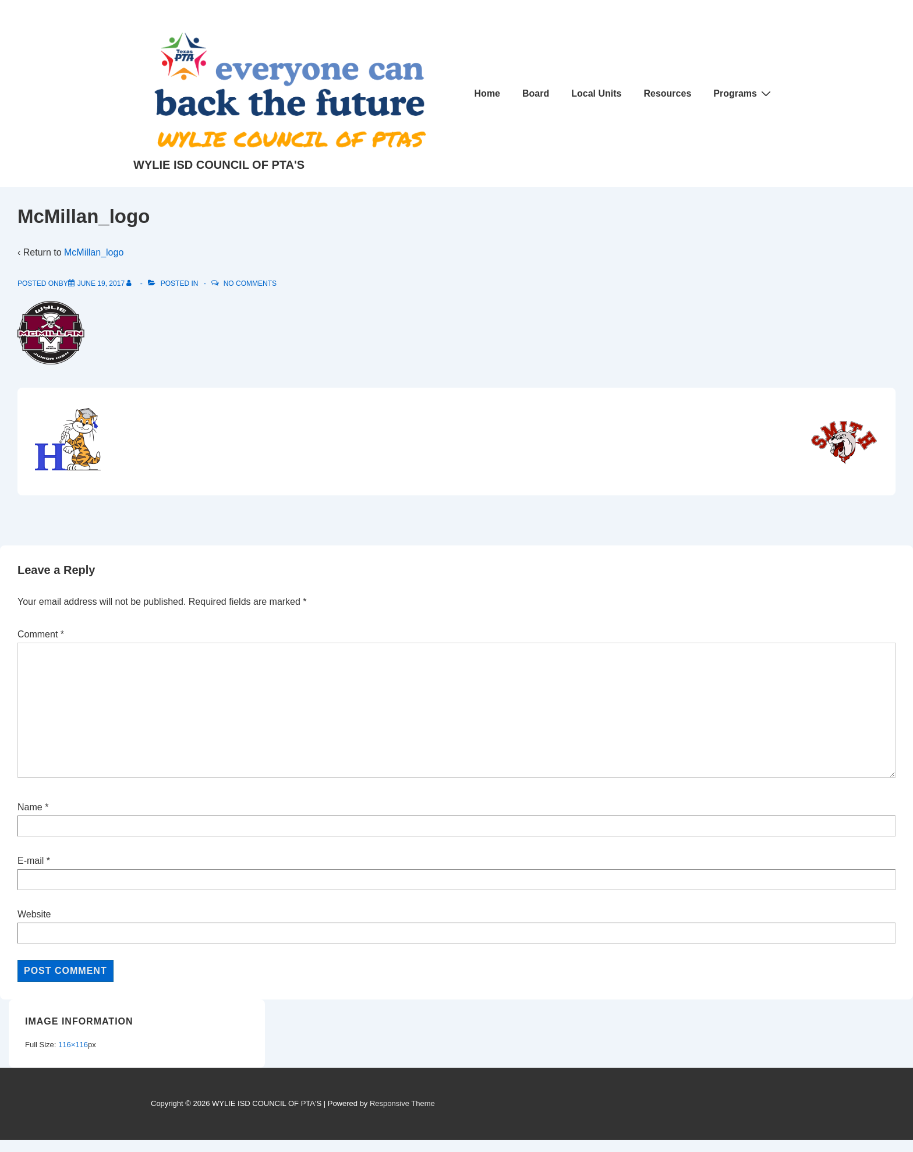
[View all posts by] (131, 283)
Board (535, 93)
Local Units (596, 93)
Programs (743, 93)
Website (34, 914)
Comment (40, 634)
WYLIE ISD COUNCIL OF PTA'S (219, 164)
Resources (667, 93)
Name (30, 807)
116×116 (73, 1044)
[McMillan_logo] (101, 283)
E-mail (30, 861)
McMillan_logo (93, 252)
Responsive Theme (402, 1103)
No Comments (250, 283)
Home (487, 93)
